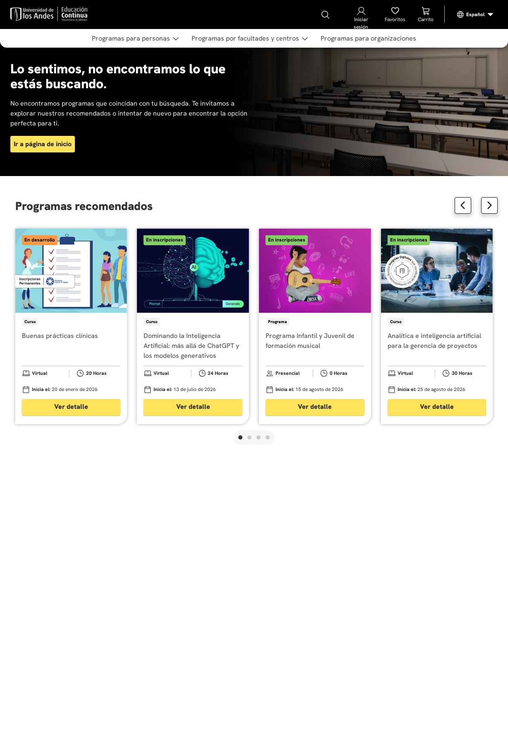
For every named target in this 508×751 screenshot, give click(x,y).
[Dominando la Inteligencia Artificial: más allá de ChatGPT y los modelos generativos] (193, 326)
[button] (240, 437)
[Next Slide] (489, 205)
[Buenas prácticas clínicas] (71, 326)
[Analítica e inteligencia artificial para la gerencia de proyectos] (437, 326)
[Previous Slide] (463, 205)
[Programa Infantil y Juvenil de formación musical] (315, 326)
